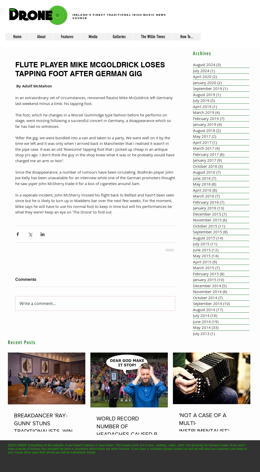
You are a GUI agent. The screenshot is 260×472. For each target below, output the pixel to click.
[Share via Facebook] (17, 234)
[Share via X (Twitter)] (30, 234)
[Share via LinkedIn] (42, 234)
